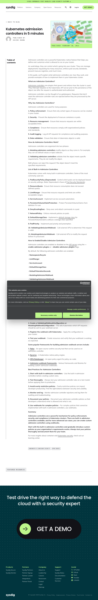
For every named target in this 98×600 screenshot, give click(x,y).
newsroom (42, 578)
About (47, 302)
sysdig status (59, 573)
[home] (10, 7)
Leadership (42, 573)
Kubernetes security (65, 436)
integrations (26, 578)
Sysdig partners (27, 570)
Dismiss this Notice (76, 315)
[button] (20, 7)
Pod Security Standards (75, 182)
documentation (60, 576)
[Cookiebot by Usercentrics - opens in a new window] (81, 283)
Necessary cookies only (49, 315)
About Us (42, 570)
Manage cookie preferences (76, 309)
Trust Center (80, 595)
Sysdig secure (11, 570)
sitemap (41, 587)
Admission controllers (36, 85)
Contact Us (88, 595)
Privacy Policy (34, 302)
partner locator (27, 576)
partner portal (27, 581)
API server (73, 244)
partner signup (27, 573)
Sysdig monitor (11, 573)
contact (41, 581)
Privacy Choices (71, 595)
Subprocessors (60, 595)
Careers (41, 576)
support (57, 570)
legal (40, 584)
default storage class (67, 217)
